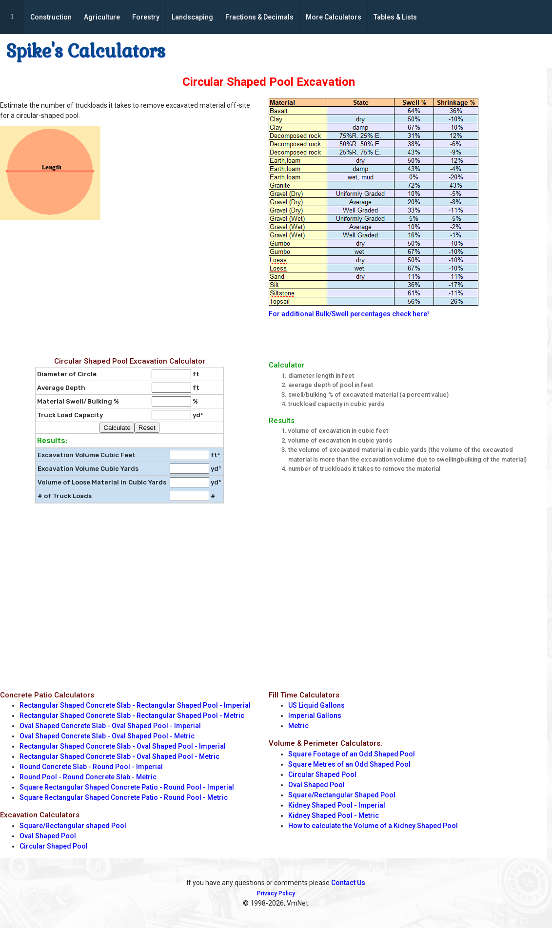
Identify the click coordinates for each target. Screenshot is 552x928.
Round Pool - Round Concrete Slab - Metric (88, 777)
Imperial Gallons (314, 715)
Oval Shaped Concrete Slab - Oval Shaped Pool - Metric (107, 736)
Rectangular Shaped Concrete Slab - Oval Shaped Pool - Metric (119, 756)
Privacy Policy (276, 893)
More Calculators (333, 17)
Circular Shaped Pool (54, 846)
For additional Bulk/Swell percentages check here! (349, 314)
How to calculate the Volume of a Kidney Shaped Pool (373, 826)
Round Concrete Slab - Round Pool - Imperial (91, 767)
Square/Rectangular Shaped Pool (341, 795)
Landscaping (192, 17)
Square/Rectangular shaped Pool (73, 826)
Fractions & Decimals (259, 17)
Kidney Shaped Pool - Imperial (336, 805)
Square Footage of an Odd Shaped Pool (351, 754)
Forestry (145, 17)
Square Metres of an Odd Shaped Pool (349, 764)
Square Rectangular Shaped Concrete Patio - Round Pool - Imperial (127, 787)
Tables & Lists (395, 17)
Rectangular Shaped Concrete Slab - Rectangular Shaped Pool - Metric (132, 715)
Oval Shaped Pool (48, 836)
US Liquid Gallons (316, 705)
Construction (51, 17)
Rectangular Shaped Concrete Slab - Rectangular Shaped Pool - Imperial (135, 705)
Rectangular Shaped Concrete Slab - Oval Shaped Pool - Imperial (123, 746)
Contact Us (348, 883)
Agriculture (102, 17)
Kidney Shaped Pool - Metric (333, 815)
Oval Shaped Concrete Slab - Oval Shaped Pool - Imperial (110, 726)
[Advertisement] (129, 286)
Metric (298, 726)
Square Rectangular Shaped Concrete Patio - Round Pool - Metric (124, 797)
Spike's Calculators (85, 51)
